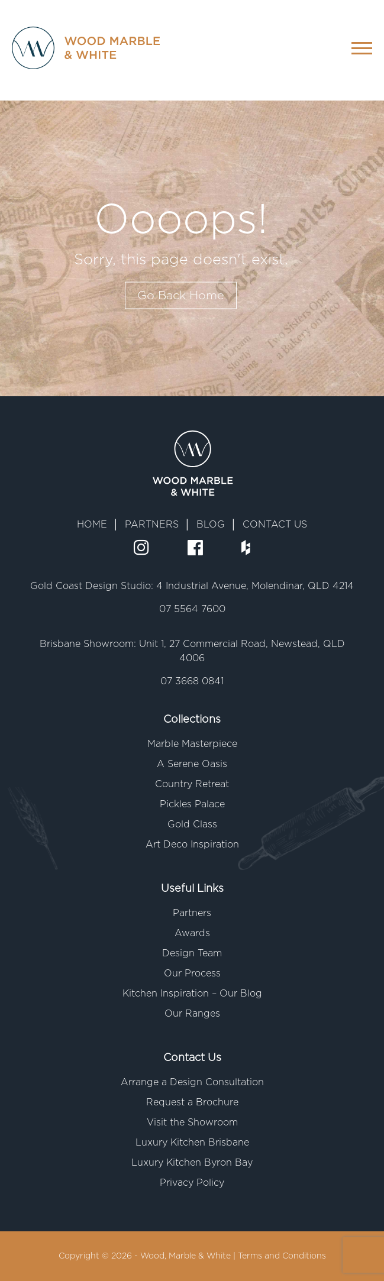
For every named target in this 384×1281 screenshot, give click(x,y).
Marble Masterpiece (192, 744)
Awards (192, 933)
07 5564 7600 (192, 609)
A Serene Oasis (192, 764)
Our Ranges (192, 1013)
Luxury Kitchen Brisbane (192, 1142)
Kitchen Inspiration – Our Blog (192, 993)
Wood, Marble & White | (189, 1256)
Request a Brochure (192, 1102)
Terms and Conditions (282, 1256)
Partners (192, 913)
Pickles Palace (192, 804)
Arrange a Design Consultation (192, 1082)
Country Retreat (192, 784)
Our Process (192, 973)
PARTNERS (152, 524)
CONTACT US (275, 524)
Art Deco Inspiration (192, 844)
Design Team (192, 953)
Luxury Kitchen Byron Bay (192, 1162)
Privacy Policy (192, 1183)
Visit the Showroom (192, 1122)
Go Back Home (180, 296)
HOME (92, 524)
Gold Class (192, 824)
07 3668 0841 (192, 681)
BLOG (210, 524)
